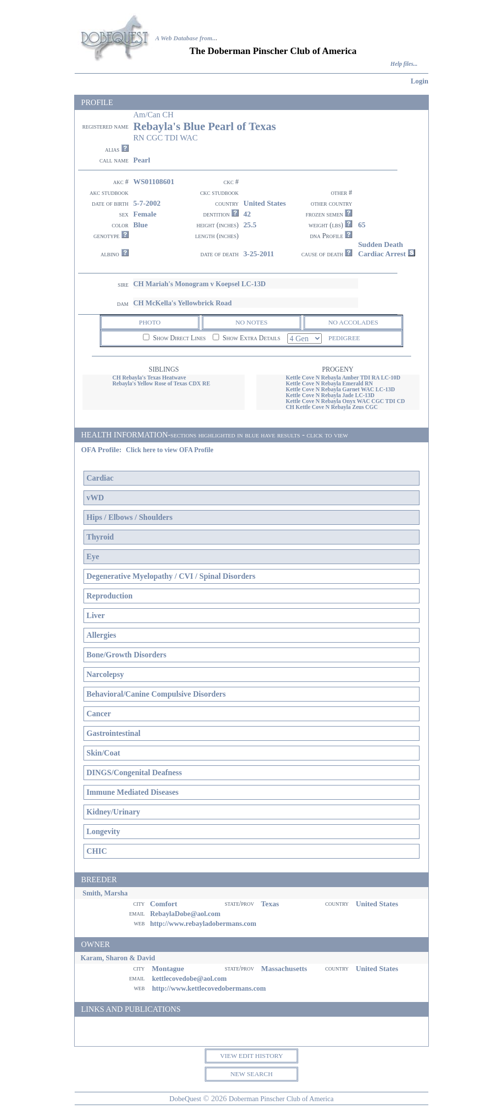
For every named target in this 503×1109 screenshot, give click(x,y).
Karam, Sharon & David (118, 958)
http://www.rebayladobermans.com (203, 923)
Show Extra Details (246, 338)
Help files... (404, 64)
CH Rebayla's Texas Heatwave (149, 377)
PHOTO (150, 322)
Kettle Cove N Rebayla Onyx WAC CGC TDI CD (345, 401)
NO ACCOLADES (353, 322)
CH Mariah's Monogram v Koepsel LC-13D (199, 284)
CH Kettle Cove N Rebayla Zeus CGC (332, 407)
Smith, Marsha (105, 893)
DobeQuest (185, 1099)
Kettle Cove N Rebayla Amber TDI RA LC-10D (343, 377)
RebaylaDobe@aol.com (185, 914)
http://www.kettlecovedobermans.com (209, 988)
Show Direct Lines (174, 338)
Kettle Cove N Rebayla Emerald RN (329, 383)
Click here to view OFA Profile (169, 450)
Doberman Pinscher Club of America (281, 1099)
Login (419, 81)
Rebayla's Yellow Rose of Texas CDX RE (161, 383)
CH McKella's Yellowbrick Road (182, 303)
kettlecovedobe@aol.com (189, 978)
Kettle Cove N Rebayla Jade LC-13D (330, 395)
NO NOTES (251, 322)
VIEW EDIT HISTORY (251, 1055)
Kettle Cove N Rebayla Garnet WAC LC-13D (340, 389)
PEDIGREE (344, 338)
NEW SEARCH (251, 1074)
